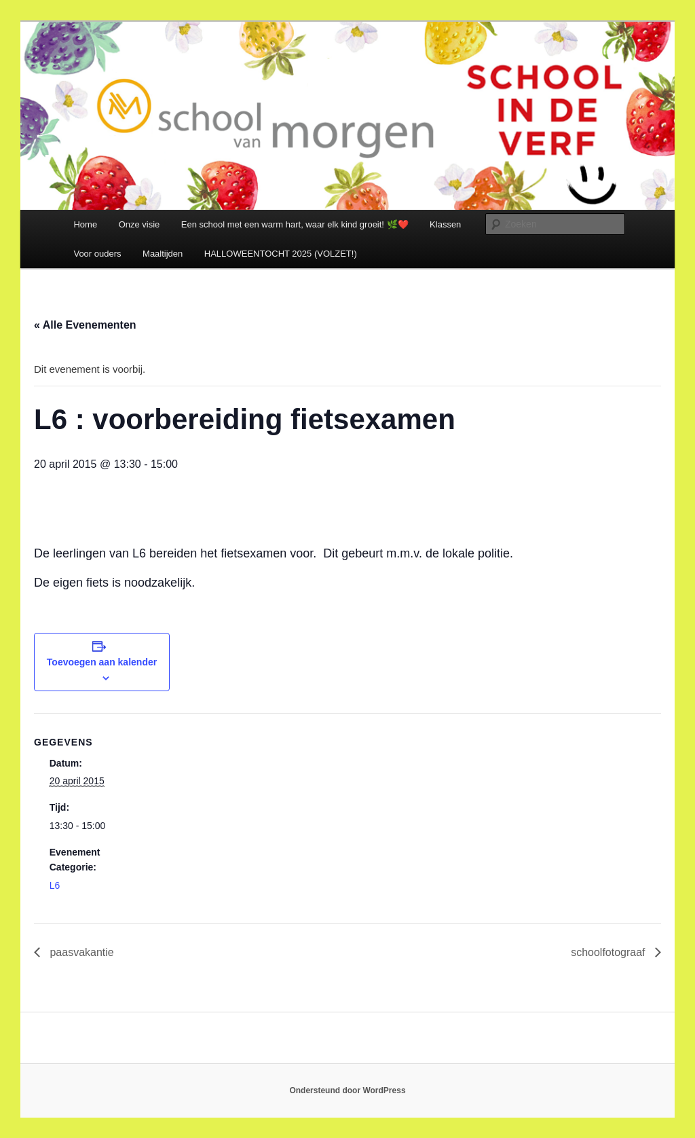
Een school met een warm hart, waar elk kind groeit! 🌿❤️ (295, 224)
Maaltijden (163, 254)
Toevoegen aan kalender (102, 662)
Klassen (445, 224)
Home (85, 224)
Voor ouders (97, 254)
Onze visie (139, 224)
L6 (55, 885)
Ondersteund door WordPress (347, 1090)
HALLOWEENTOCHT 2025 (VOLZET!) (280, 254)
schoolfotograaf (609, 952)
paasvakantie (80, 952)
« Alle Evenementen (85, 325)
